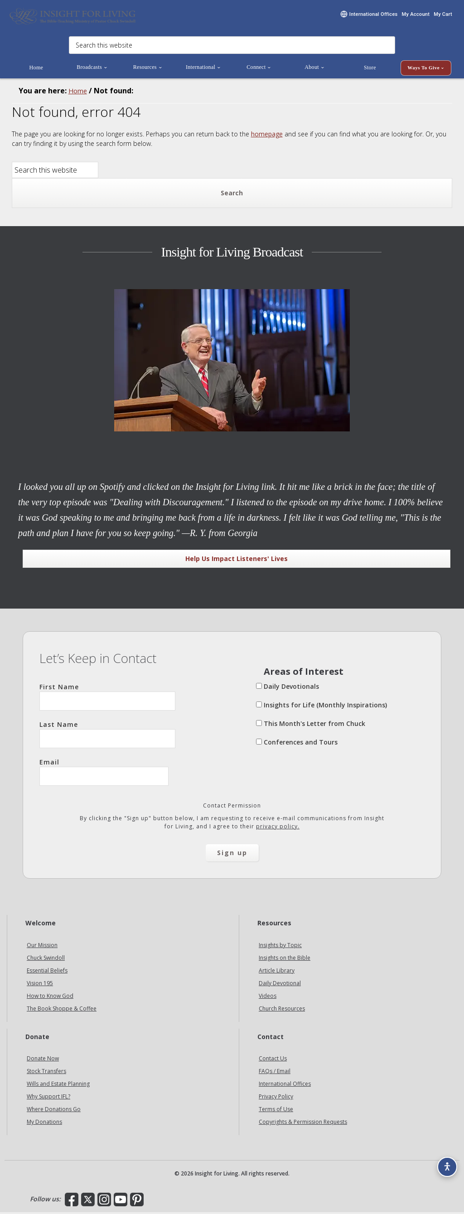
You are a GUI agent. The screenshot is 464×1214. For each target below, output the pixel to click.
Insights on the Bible (284, 959)
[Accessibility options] (444, 1162)
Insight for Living (72, 17)
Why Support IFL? (48, 1098)
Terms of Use (276, 1111)
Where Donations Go (54, 1111)
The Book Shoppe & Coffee (62, 1010)
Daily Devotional (280, 984)
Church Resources (282, 1010)
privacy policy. (278, 828)
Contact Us (273, 1060)
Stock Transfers (46, 1073)
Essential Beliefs (47, 972)
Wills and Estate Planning (58, 1085)
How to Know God (50, 997)
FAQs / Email (274, 1073)
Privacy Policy (276, 1098)
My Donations (44, 1123)
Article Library (277, 972)
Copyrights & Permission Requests (303, 1123)
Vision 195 (40, 984)
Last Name (107, 735)
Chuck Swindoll (46, 959)
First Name (107, 698)
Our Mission (42, 946)
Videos (267, 997)
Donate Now (43, 1060)
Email (104, 773)
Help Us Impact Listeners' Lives (236, 560)
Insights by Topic (280, 946)
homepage (267, 135)
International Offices (285, 1085)
